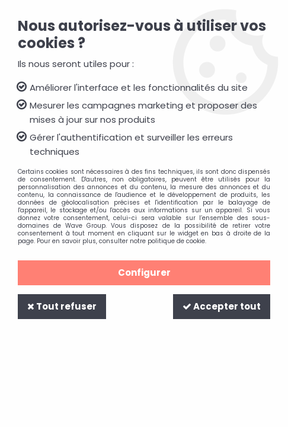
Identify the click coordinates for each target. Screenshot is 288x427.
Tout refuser (62, 306)
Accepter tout (222, 306)
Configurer (144, 272)
